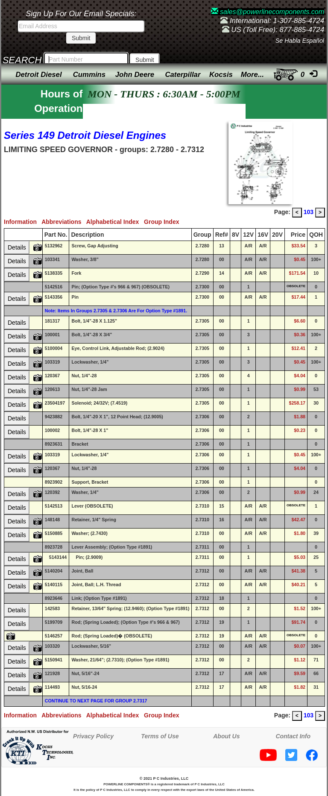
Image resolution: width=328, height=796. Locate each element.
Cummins (89, 74)
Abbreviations (63, 221)
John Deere (134, 74)
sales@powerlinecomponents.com (267, 11)
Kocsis (221, 74)
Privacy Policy (93, 736)
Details (17, 247)
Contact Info (292, 736)
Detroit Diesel (38, 74)
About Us (226, 736)
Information (22, 221)
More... (252, 74)
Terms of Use (160, 736)
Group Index (163, 221)
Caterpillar (182, 74)
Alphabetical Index (115, 221)
